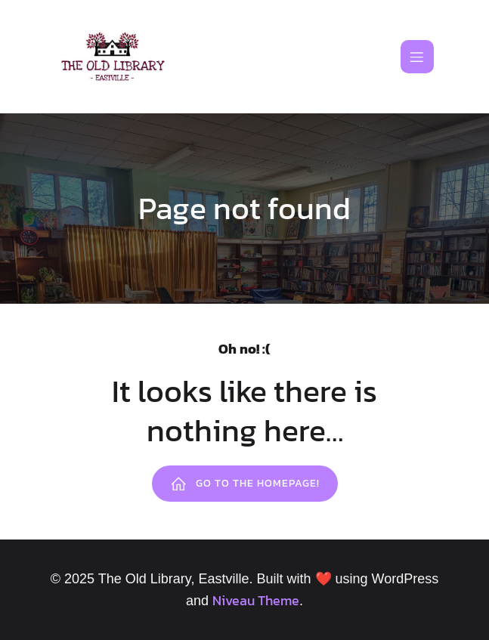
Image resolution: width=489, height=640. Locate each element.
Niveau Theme (255, 600)
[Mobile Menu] (417, 56)
